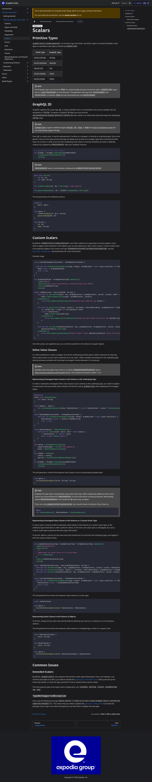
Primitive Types (130, 10)
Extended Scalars (132, 26)
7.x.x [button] (123, 3)
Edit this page (39, 714)
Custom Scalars (130, 16)
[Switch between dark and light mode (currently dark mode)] (130, 3)
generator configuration (93, 703)
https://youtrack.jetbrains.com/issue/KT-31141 (52, 373)
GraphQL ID (128, 13)
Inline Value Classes (133, 19)
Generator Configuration (42, 251)
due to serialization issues (103, 127)
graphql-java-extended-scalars (86, 679)
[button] (15, 8)
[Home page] (34, 21)
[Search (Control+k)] (141, 3)
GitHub (115, 3)
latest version (70, 15)
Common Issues (130, 22)
